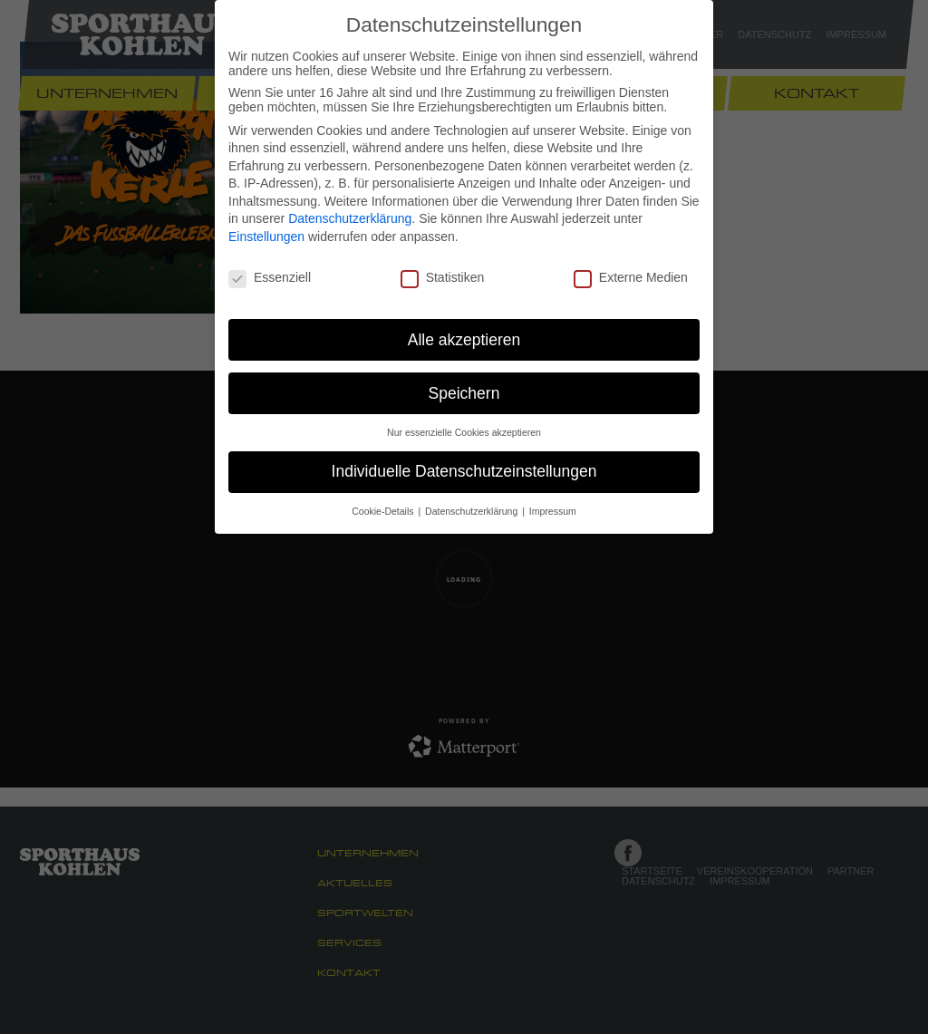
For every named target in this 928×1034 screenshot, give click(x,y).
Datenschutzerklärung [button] (472, 511)
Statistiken (443, 277)
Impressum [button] (552, 511)
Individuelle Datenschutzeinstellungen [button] (464, 471)
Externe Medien (631, 277)
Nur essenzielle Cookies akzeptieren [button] (464, 432)
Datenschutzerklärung (349, 218)
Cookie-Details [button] (384, 511)
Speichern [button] (464, 393)
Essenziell (269, 277)
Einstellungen (266, 236)
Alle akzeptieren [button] (464, 340)
